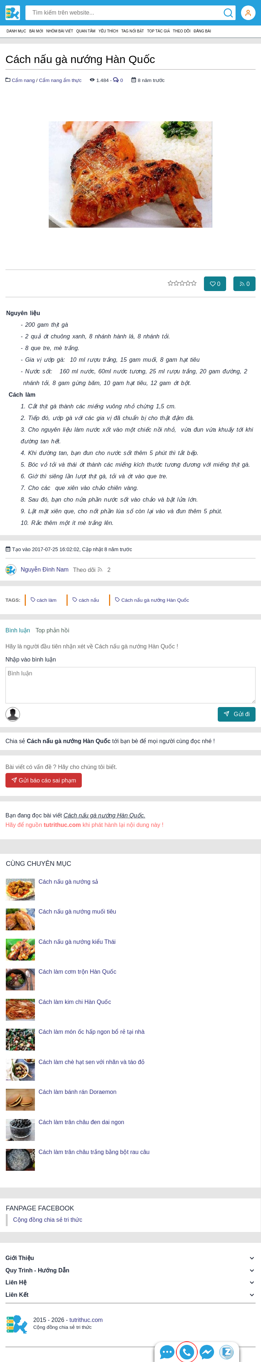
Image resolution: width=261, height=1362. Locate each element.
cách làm (44, 600)
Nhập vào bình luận (30, 659)
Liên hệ (16, 1282)
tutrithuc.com (86, 1320)
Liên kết (16, 1295)
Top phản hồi (52, 630)
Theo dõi (92, 569)
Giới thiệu (19, 1258)
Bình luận (17, 630)
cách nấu (85, 600)
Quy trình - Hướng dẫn (37, 1270)
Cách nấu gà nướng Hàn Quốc (152, 600)
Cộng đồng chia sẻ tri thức (47, 1220)
